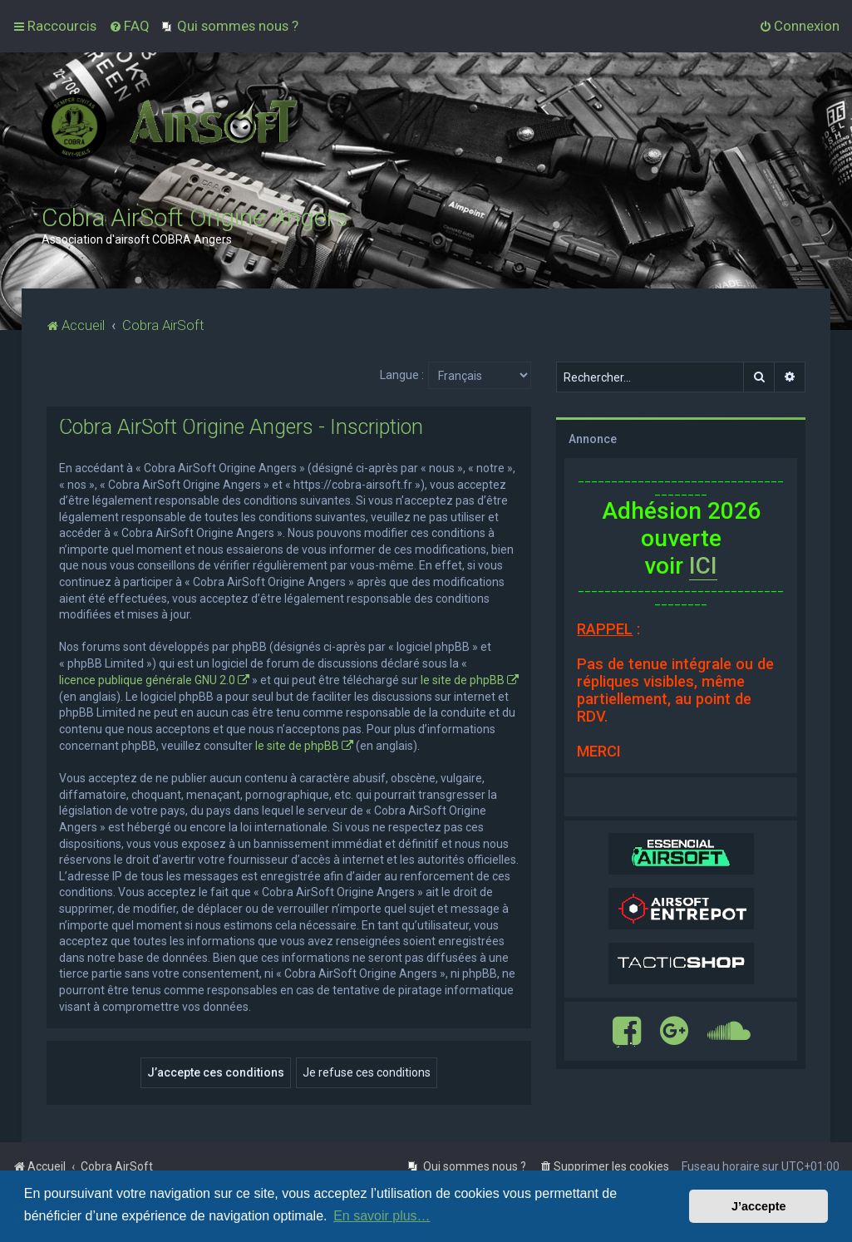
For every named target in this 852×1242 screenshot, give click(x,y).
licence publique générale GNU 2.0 (147, 680)
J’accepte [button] (758, 1206)
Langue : (402, 375)
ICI (703, 565)
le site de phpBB (463, 680)
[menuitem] (129, 25)
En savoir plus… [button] (382, 1216)
